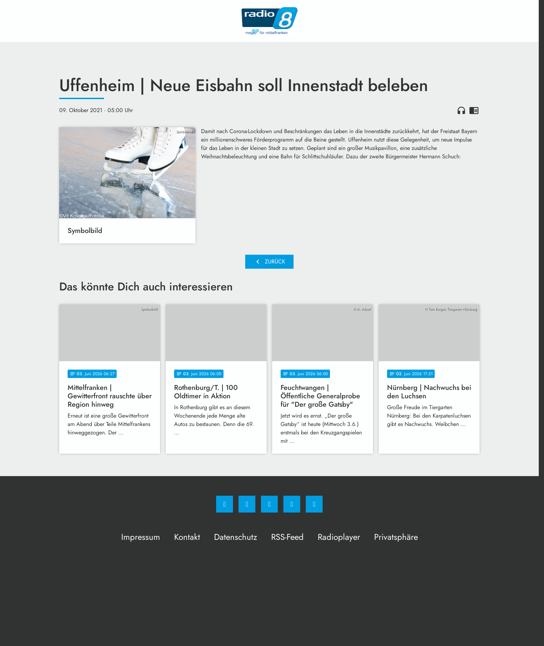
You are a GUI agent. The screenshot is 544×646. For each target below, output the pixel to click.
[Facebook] (224, 504)
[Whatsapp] (269, 504)
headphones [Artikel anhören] (461, 110)
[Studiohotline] (291, 504)
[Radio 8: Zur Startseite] (269, 21)
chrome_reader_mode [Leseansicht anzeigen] (474, 110)
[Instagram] (247, 504)
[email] (314, 504)
